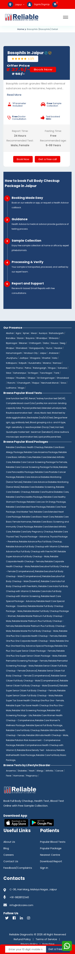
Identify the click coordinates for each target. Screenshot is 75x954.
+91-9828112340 (19, 897)
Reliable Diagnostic (21, 934)
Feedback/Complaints (17, 868)
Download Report (51, 861)
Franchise (48, 944)
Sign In (44, 868)
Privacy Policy (29, 944)
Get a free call (47, 159)
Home (20, 29)
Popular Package (50, 848)
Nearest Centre (50, 855)
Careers (8, 855)
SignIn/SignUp (42, 4)
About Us (9, 842)
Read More (14, 95)
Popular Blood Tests (52, 842)
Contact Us (10, 861)
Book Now (43, 69)
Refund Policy (22, 939)
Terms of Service (46, 939)
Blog (6, 848)
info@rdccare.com (21, 905)
